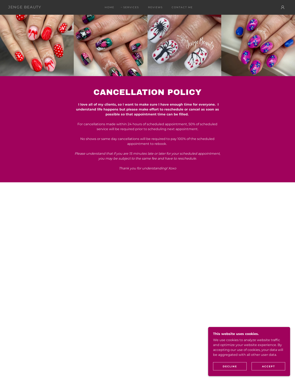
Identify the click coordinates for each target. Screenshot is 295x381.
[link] (24, 7)
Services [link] (131, 7)
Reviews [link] (155, 7)
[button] (283, 7)
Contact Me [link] (182, 7)
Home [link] (109, 7)
